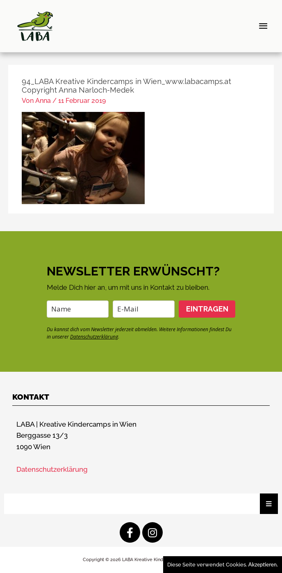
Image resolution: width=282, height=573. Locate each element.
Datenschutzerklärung (94, 336)
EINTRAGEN (207, 309)
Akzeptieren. (263, 564)
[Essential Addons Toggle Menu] (269, 503)
